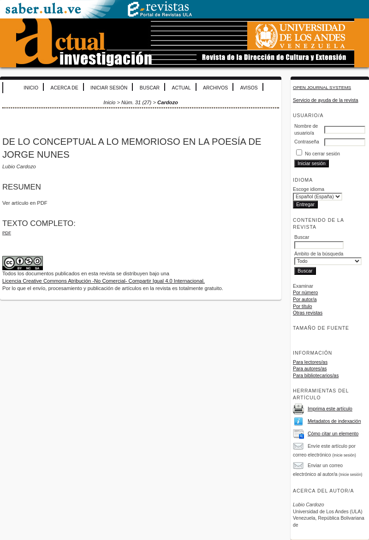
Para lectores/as (310, 362)
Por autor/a (304, 299)
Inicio (31, 87)
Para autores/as (310, 368)
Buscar (150, 87)
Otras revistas (307, 312)
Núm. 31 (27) (136, 102)
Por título (302, 306)
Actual (181, 87)
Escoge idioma (308, 189)
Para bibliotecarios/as (316, 375)
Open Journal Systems (322, 87)
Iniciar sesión (108, 87)
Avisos (249, 87)
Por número (305, 292)
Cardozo (167, 102)
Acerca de (64, 87)
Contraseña (306, 141)
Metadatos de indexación (334, 421)
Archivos (215, 87)
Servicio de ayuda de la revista (325, 100)
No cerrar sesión (322, 153)
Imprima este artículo (330, 408)
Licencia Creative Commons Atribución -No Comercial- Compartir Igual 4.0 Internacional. (103, 281)
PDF (6, 232)
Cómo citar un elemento (333, 433)
